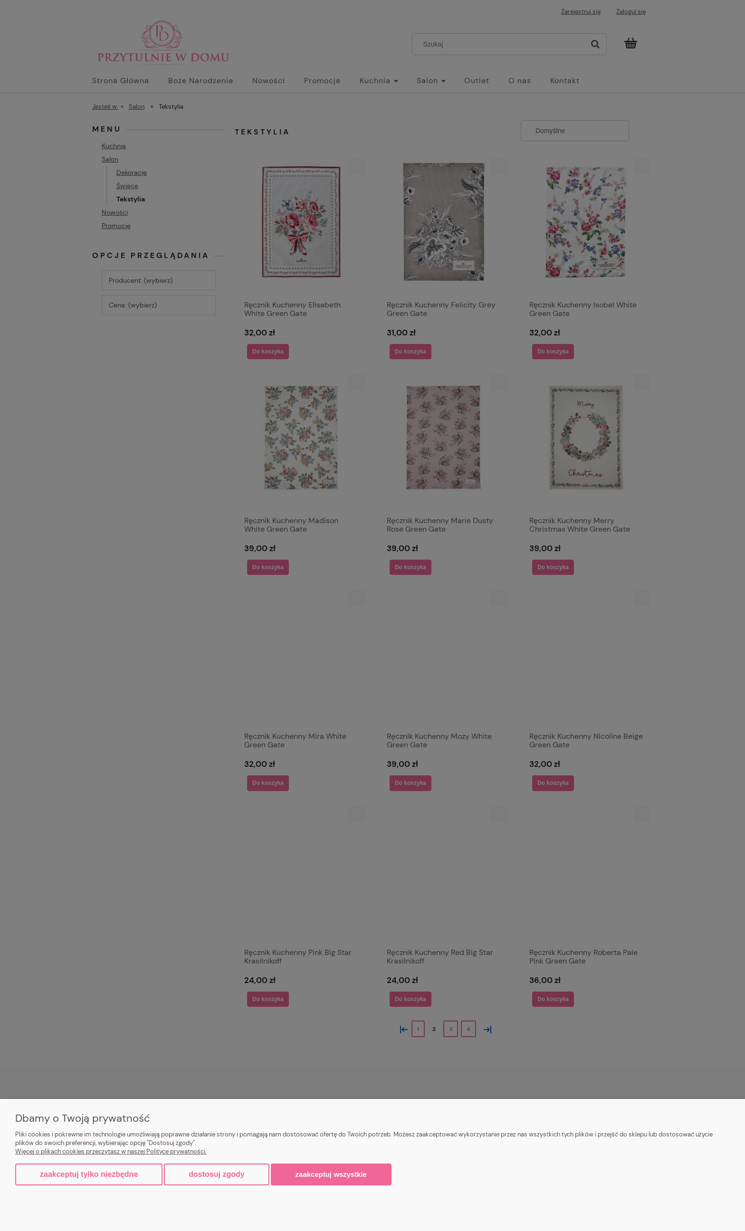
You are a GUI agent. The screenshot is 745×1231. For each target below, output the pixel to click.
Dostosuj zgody (216, 1174)
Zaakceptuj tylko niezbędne (89, 1174)
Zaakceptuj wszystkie (331, 1174)
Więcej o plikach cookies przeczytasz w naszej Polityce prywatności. (111, 1151)
